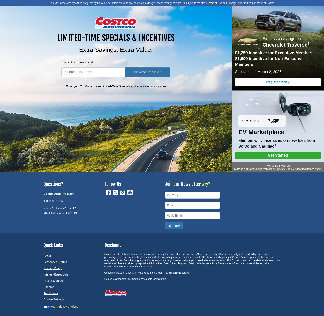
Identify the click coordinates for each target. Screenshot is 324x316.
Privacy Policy (53, 268)
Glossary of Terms (55, 262)
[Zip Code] (192, 195)
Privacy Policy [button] (235, 3)
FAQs (47, 255)
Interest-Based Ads (56, 274)
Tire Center (51, 293)
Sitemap (49, 287)
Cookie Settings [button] (54, 299)
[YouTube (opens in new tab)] (130, 192)
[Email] (192, 205)
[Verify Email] (192, 215)
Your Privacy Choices (61, 306)
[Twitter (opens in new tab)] (116, 192)
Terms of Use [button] (214, 3)
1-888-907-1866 (54, 201)
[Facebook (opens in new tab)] (109, 192)
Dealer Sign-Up (54, 280)
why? (206, 184)
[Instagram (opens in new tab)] (123, 192)
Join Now (174, 225)
